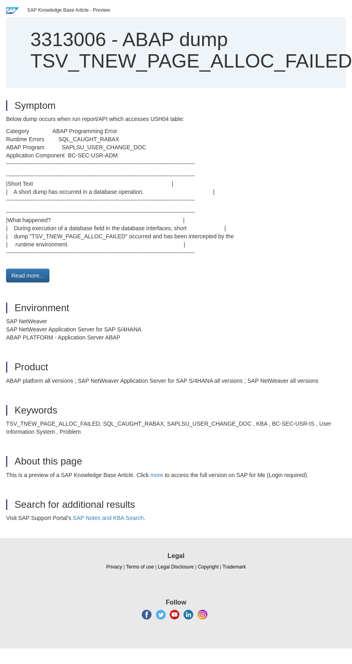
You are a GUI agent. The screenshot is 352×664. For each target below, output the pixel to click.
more (156, 475)
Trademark (234, 567)
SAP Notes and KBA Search (108, 518)
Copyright (208, 567)
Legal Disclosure (176, 567)
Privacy (114, 567)
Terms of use (140, 567)
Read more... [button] (27, 275)
